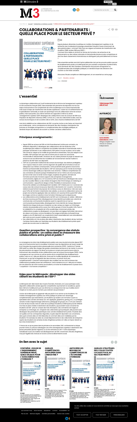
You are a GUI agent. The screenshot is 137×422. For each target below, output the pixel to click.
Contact (54, 410)
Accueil (30, 24)
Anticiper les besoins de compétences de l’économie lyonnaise (78, 352)
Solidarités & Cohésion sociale (43, 24)
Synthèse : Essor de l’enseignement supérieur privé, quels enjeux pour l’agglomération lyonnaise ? (30, 353)
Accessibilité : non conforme (67, 410)
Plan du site (24, 414)
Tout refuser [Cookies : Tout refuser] (101, 415)
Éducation (66, 78)
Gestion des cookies (63, 414)
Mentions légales (35, 414)
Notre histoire (38, 410)
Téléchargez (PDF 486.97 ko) (106, 104)
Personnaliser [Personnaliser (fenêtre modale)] (119, 415)
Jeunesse (71, 78)
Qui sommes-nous (26, 410)
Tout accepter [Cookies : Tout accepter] (82, 415)
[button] (109, 29)
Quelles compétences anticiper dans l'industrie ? (53, 351)
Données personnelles (48, 414)
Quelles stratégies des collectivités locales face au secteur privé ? (104, 351)
